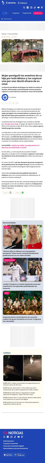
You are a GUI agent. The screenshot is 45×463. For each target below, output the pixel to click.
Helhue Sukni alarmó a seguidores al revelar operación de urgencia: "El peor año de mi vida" (19, 393)
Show (6, 227)
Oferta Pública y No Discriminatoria (15, 448)
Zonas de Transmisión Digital (13, 446)
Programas (16, 13)
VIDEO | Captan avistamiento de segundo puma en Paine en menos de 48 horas (21, 384)
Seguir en (7, 193)
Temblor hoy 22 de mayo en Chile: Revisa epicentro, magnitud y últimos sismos (21, 403)
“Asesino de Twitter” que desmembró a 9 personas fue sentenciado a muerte (20, 146)
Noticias (4, 34)
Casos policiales (13, 34)
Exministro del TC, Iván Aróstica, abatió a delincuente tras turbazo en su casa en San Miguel (22, 398)
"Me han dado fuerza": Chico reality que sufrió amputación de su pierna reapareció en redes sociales (20, 389)
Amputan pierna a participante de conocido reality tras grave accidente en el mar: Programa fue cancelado (22, 319)
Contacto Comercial (10, 443)
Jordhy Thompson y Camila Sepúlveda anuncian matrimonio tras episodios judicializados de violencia (22, 286)
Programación (27, 13)
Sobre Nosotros (8, 441)
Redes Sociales (9, 260)
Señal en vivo (38, 13)
